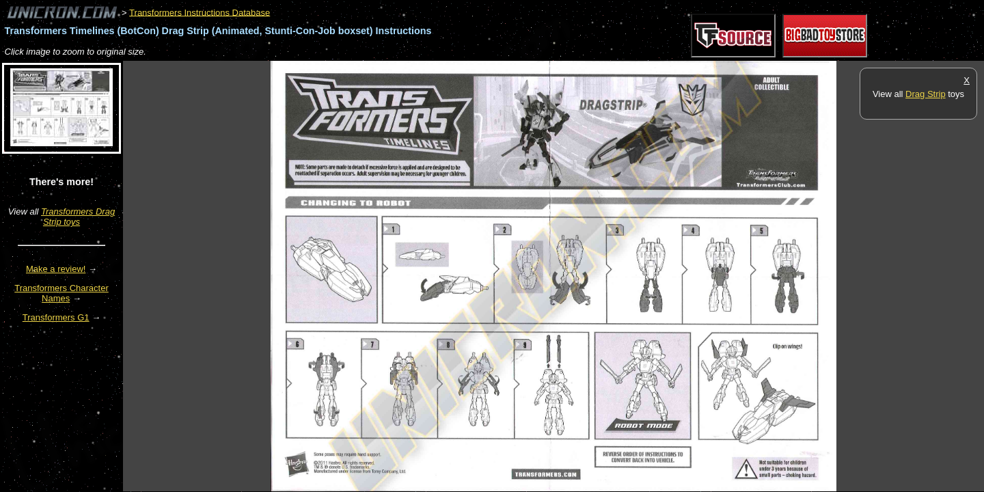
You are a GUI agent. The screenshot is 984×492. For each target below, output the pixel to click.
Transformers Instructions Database (199, 12)
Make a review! (55, 269)
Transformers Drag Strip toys (78, 216)
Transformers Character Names (61, 293)
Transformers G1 (56, 317)
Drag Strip (925, 94)
